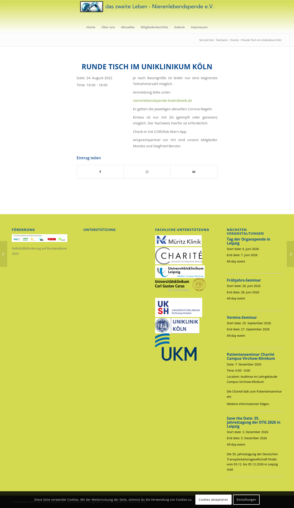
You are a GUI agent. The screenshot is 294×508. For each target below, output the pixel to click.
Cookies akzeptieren (213, 500)
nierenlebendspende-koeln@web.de (162, 100)
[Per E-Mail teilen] (194, 171)
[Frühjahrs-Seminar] (3, 254)
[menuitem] (90, 27)
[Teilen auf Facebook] (100, 171)
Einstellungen (246, 500)
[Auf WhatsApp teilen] (147, 171)
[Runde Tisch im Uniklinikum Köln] (290, 254)
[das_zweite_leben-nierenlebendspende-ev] (147, 10)
